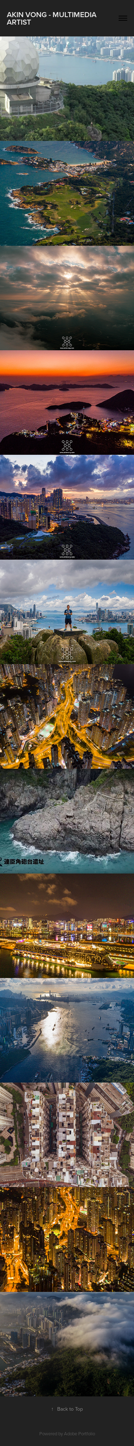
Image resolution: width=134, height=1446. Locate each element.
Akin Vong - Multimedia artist (52, 18)
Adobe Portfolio (79, 1433)
